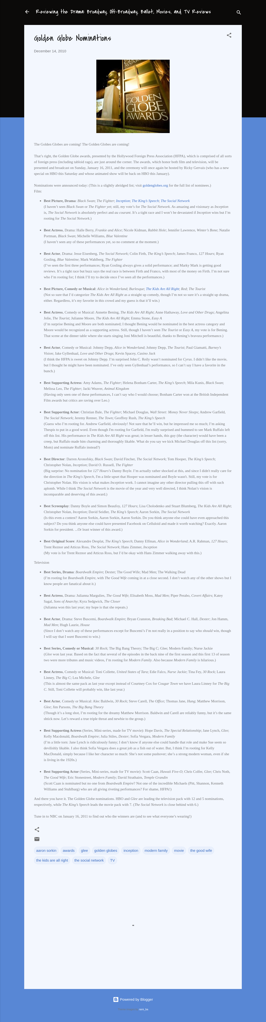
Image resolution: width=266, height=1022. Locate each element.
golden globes (105, 850)
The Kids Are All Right (162, 289)
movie (179, 850)
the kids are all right (52, 860)
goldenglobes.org (155, 185)
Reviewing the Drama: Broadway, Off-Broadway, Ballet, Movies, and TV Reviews (123, 12)
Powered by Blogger (133, 999)
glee (84, 850)
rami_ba (143, 1009)
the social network (89, 860)
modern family (156, 850)
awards (69, 850)
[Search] (239, 13)
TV (112, 860)
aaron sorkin (46, 850)
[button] (229, 36)
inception (130, 850)
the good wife (201, 850)
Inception (123, 201)
